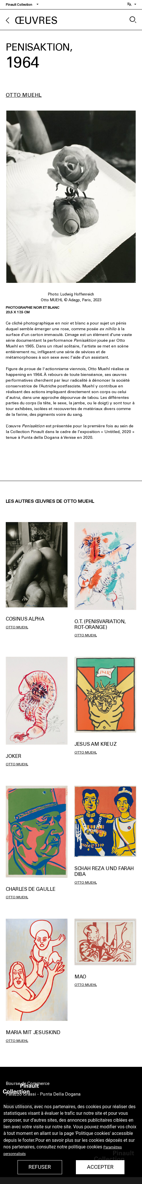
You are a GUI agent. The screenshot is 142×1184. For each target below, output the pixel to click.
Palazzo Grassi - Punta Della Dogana (43, 1094)
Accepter (100, 1167)
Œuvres (36, 20)
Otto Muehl (24, 95)
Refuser (39, 1167)
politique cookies (85, 1147)
